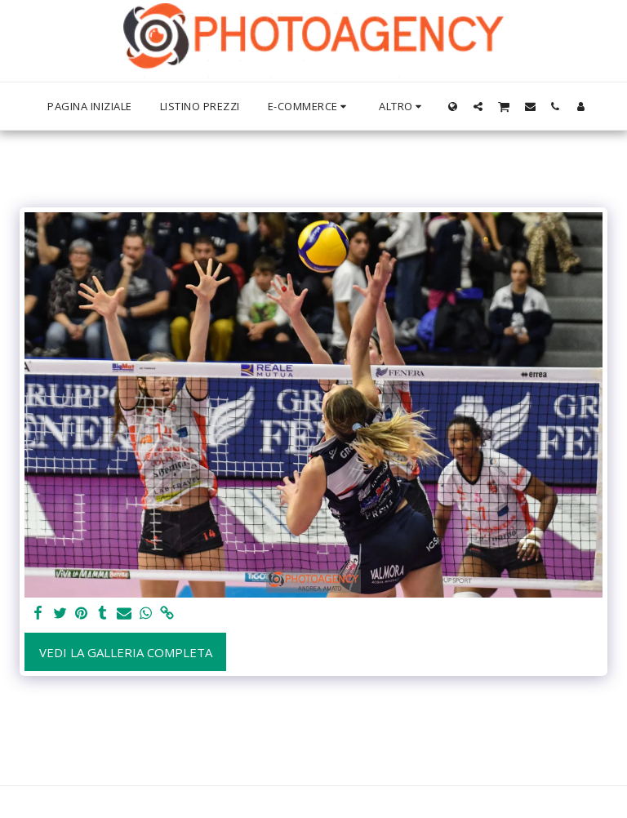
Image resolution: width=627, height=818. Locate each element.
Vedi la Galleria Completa (125, 652)
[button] (478, 106)
